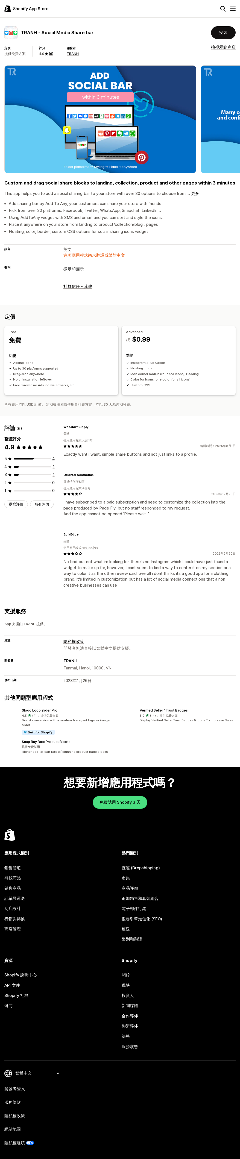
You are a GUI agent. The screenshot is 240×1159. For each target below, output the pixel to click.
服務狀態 (130, 1046)
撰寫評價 (16, 504)
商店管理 (12, 929)
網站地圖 (12, 1129)
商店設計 (12, 908)
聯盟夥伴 (130, 1026)
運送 (126, 929)
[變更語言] (37, 1073)
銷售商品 (12, 888)
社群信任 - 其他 (77, 286)
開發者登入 (14, 1088)
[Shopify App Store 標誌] (26, 8)
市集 (126, 878)
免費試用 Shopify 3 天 (120, 802)
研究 (8, 1005)
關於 (126, 975)
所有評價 (42, 504)
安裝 (223, 32)
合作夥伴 (130, 1016)
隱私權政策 (73, 641)
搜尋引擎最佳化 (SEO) (142, 919)
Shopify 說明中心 (20, 975)
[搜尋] (223, 8)
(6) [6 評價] (51, 54)
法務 (126, 1036)
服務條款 (12, 1102)
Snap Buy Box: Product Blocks (46, 742)
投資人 (128, 995)
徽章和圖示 (73, 269)
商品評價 (130, 888)
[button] (61, 721)
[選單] (233, 8)
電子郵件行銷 (134, 908)
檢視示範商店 (223, 47)
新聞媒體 (130, 1005)
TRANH (73, 54)
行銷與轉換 (14, 919)
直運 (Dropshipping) (141, 867)
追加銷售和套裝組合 (140, 898)
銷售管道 (12, 867)
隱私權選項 (14, 1142)
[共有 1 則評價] (54, 466)
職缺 (126, 985)
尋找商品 (12, 878)
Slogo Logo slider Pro (39, 710)
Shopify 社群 (16, 995)
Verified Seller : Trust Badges (164, 710)
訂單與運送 (14, 898)
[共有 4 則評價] (53, 458)
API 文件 (12, 985)
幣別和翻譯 (132, 939)
